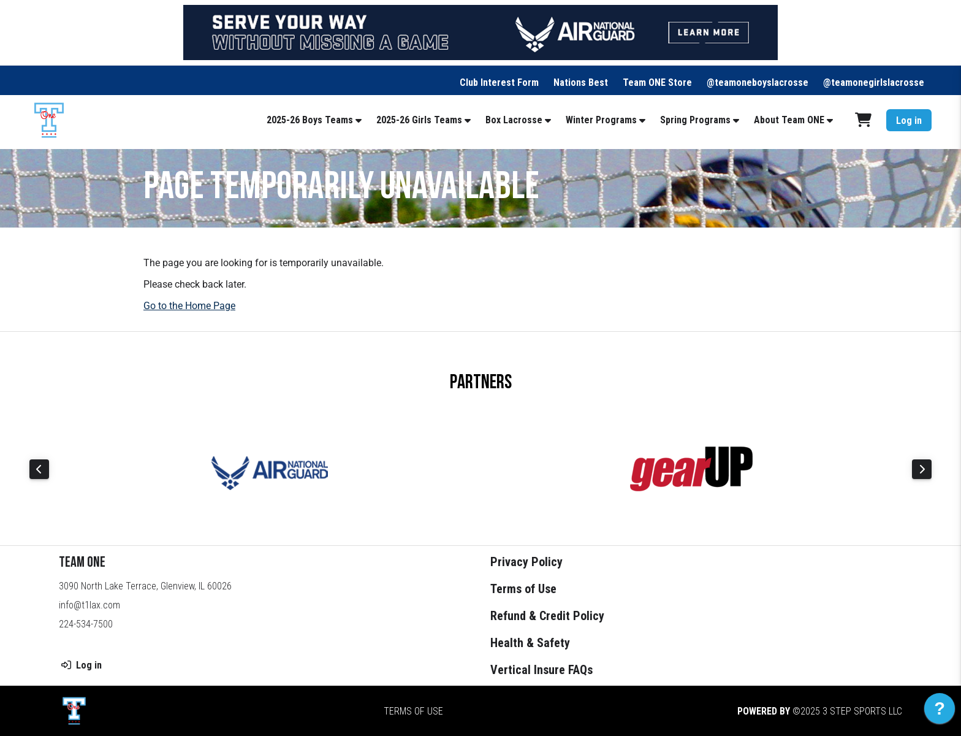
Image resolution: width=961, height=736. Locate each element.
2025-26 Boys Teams (310, 120)
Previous (39, 469)
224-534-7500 (86, 624)
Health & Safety (530, 643)
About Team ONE (789, 120)
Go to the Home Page (189, 306)
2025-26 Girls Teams (419, 120)
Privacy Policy (526, 562)
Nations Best (580, 82)
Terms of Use (523, 589)
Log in (909, 120)
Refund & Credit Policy (547, 616)
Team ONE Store (657, 82)
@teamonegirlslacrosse (873, 82)
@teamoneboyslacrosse (757, 82)
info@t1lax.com (89, 605)
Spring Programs (695, 120)
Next (922, 469)
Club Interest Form (499, 82)
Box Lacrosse (513, 120)
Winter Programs (601, 120)
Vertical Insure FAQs (541, 670)
